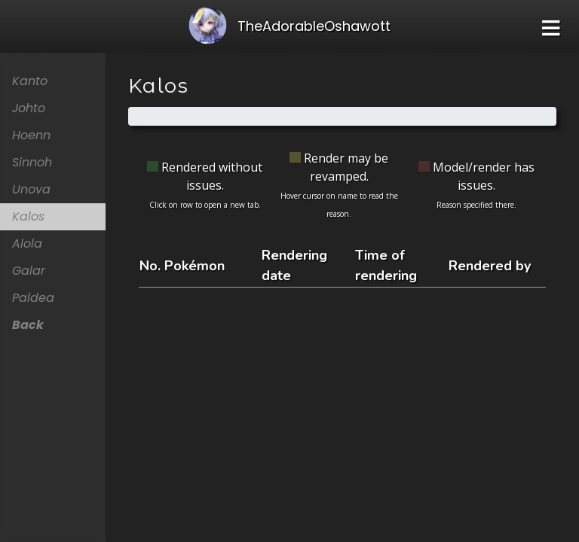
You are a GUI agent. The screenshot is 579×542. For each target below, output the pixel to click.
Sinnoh (32, 162)
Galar (28, 270)
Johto (28, 108)
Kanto (29, 81)
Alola (27, 243)
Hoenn (31, 135)
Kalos (28, 216)
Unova (31, 189)
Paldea (33, 297)
